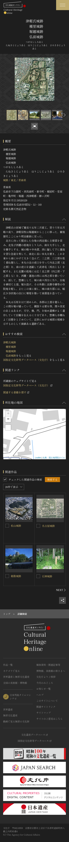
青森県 (22, 180)
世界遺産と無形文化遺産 (16, 676)
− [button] (8, 419)
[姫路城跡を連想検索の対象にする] (7, 576)
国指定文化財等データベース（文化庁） (26, 360)
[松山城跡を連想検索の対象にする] (7, 525)
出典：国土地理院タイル (54, 457)
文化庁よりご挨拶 (46, 676)
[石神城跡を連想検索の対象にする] (38, 576)
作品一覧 (8, 665)
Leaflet (38, 457)
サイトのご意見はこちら (49, 718)
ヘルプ (40, 695)
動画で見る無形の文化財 (16, 721)
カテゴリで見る (11, 671)
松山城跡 (16, 525)
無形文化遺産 (10, 715)
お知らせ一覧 (43, 688)
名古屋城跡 (48, 526)
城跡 (5, 180)
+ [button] (8, 414)
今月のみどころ (44, 683)
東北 (13, 180)
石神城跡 (47, 576)
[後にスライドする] (64, 115)
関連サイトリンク (46, 706)
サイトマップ (43, 712)
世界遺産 (8, 709)
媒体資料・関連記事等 (48, 665)
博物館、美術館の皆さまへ (50, 671)
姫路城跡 (16, 576)
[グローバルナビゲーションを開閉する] (62, 5)
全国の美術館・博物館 (15, 683)
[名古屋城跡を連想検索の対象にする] (38, 526)
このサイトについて (47, 700)
